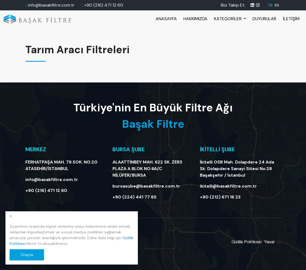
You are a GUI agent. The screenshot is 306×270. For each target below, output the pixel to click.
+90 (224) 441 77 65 (134, 197)
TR (270, 5)
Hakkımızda (195, 19)
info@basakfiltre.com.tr (51, 5)
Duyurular (264, 19)
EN (277, 5)
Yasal (269, 242)
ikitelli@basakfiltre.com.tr (228, 186)
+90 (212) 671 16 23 (220, 197)
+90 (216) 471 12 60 (103, 5)
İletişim (291, 19)
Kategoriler (228, 19)
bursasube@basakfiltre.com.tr (146, 186)
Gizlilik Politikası (246, 242)
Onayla (26, 254)
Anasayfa (166, 19)
